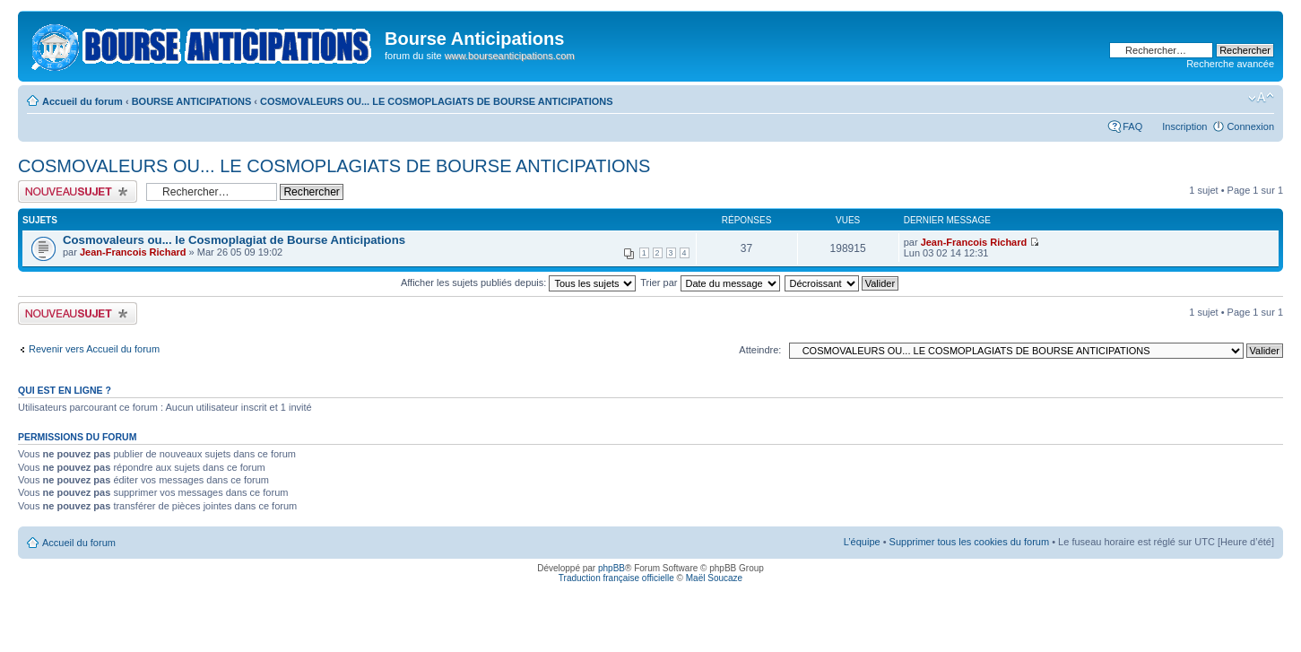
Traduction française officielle (616, 578)
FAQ (1132, 126)
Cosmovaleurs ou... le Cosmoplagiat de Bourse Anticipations (234, 240)
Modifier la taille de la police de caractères (1261, 98)
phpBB (611, 568)
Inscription (1184, 126)
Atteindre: (760, 349)
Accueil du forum (82, 101)
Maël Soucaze (714, 578)
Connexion (1250, 126)
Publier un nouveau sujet (77, 191)
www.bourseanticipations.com (510, 55)
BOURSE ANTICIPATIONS (192, 101)
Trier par (709, 282)
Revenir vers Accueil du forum (94, 348)
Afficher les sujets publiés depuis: (519, 282)
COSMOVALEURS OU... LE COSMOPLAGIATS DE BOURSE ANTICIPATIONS (436, 101)
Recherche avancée (1230, 63)
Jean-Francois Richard (133, 252)
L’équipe (862, 541)
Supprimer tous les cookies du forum (969, 541)
